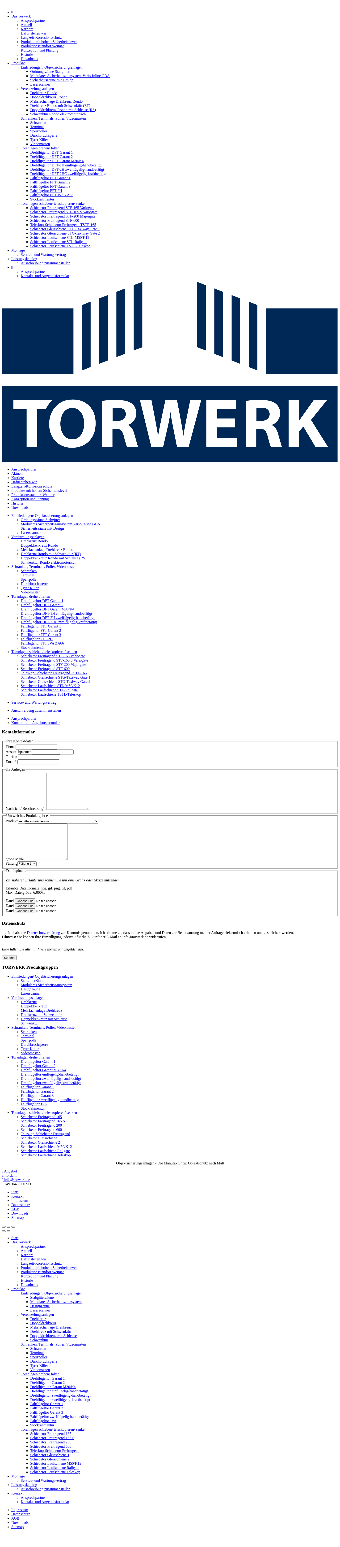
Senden (9, 972)
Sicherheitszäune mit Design (51, 80)
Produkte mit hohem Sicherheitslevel (49, 42)
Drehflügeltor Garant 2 (38, 1080)
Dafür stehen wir (33, 33)
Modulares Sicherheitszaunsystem (46, 999)
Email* (11, 762)
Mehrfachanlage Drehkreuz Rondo (56, 101)
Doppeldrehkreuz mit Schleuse (44, 1033)
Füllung (11, 878)
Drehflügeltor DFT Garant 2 (51, 157)
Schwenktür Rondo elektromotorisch (58, 114)
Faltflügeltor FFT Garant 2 (50, 182)
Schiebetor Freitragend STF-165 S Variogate (63, 212)
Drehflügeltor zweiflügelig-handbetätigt (51, 1093)
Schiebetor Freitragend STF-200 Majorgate (63, 216)
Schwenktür (30, 1037)
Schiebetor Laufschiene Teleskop (46, 1169)
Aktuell (26, 25)
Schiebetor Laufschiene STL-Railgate (58, 242)
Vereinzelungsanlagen (37, 89)
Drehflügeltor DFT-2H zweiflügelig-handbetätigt (67, 169)
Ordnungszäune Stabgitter (50, 72)
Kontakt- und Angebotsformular (45, 276)
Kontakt (17, 1210)
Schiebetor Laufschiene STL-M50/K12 (59, 237)
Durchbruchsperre (44, 135)
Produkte (18, 63)
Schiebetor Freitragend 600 (41, 1144)
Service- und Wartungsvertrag (43, 255)
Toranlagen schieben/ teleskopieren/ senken (53, 203)
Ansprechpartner (33, 20)
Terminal (37, 127)
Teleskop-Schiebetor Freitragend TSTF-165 (63, 225)
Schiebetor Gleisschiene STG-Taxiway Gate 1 (65, 229)
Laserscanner (40, 84)
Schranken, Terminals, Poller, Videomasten (53, 118)
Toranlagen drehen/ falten (40, 148)
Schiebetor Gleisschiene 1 (40, 1152)
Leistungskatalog (24, 259)
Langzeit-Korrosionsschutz (41, 37)
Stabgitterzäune (32, 995)
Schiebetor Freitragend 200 (41, 1139)
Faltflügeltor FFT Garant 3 (50, 186)
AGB (15, 1223)
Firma (10, 747)
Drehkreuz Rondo (43, 93)
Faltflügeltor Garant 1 (37, 1101)
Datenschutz (20, 1219)
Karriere (27, 29)
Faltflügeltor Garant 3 (37, 1110)
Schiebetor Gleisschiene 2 (40, 1157)
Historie (27, 54)
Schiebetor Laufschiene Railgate (45, 1165)
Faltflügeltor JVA (34, 1118)
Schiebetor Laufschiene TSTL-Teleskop (60, 246)
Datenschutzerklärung (43, 947)
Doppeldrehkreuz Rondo (48, 97)
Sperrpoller (38, 131)
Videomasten (40, 144)
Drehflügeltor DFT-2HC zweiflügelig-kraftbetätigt (68, 174)
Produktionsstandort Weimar (42, 46)
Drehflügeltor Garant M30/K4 (43, 1084)
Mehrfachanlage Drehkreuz (41, 1025)
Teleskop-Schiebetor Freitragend (45, 1148)
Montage (18, 250)
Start (14, 1206)
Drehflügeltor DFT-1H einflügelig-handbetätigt (65, 165)
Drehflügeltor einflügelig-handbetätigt (50, 1088)
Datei (10, 915)
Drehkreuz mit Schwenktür (41, 1029)
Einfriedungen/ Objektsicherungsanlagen (52, 67)
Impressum (19, 1215)
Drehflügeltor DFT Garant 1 (51, 152)
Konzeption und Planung (39, 50)
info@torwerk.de (16, 1194)
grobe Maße (15, 873)
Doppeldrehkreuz (34, 1020)
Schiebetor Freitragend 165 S (43, 1135)
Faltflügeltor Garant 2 (37, 1105)
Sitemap (17, 1232)
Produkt (12, 828)
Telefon (11, 757)
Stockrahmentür (42, 199)
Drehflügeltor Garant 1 (38, 1076)
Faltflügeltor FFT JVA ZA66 (51, 195)
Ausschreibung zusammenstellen (45, 263)
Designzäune (30, 1003)
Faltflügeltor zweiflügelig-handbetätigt (50, 1114)
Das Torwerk (21, 16)
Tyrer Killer (39, 140)
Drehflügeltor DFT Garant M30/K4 (57, 161)
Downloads (29, 59)
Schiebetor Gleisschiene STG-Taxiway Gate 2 (65, 233)
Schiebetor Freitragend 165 (41, 1131)
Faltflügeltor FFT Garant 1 (50, 178)
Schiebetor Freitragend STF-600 (54, 220)
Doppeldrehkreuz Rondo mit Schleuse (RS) (63, 110)
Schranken (38, 123)
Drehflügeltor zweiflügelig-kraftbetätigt (51, 1097)
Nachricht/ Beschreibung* (25, 816)
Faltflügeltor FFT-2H (46, 191)
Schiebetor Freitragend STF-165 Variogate (62, 208)
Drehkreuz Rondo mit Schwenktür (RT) (60, 106)
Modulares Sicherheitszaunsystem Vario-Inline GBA (70, 76)
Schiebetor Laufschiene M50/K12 (46, 1161)
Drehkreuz (29, 1016)
